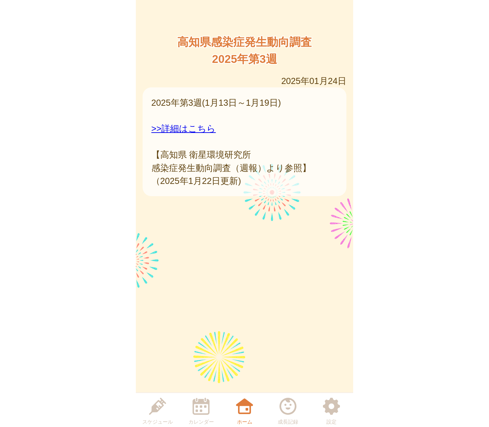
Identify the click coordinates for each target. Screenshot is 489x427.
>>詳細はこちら (183, 128)
